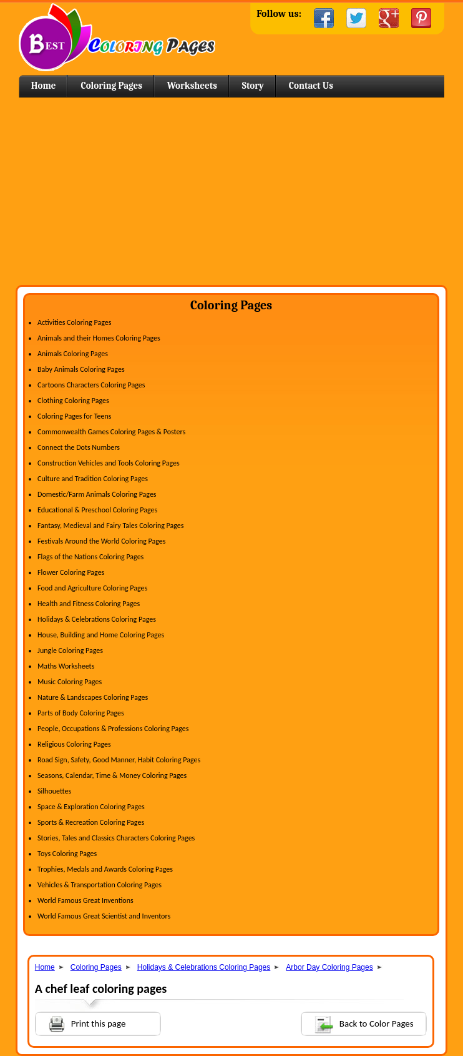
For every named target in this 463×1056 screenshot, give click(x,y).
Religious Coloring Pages (74, 744)
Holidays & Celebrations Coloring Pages (96, 619)
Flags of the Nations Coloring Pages (90, 556)
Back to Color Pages (358, 1023)
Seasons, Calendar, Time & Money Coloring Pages (112, 775)
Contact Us (311, 85)
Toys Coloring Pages (67, 853)
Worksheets (192, 85)
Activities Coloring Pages (74, 322)
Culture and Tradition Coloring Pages (92, 478)
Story (253, 85)
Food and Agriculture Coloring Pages (92, 588)
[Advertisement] (231, 191)
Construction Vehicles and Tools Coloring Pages (108, 463)
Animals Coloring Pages (72, 353)
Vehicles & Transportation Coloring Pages (99, 884)
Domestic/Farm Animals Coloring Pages (96, 494)
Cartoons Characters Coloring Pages (91, 385)
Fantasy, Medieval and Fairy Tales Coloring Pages (110, 525)
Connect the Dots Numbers (78, 447)
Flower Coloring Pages (70, 572)
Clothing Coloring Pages (73, 400)
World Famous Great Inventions (85, 900)
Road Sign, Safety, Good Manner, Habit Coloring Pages (118, 759)
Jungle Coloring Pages (70, 650)
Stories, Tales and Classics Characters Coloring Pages (116, 838)
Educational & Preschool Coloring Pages (97, 510)
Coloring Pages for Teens (74, 416)
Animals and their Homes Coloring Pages (98, 338)
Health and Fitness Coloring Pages (88, 603)
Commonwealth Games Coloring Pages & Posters (111, 431)
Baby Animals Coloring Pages (80, 369)
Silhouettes (54, 791)
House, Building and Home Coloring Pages (100, 634)
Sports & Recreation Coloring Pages (90, 822)
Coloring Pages (111, 85)
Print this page (81, 1022)
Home (117, 37)
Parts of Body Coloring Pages (80, 713)
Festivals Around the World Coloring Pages (101, 541)
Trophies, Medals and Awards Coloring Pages (105, 869)
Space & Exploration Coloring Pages (91, 806)
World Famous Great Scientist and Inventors (103, 916)
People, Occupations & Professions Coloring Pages (112, 728)
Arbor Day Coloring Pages (329, 967)
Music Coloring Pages (69, 681)
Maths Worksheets (65, 666)
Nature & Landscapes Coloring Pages (92, 697)
